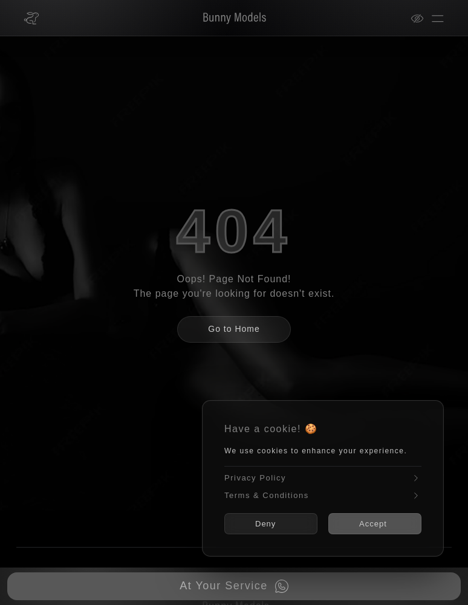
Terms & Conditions (322, 495)
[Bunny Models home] (31, 18)
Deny (265, 523)
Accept (373, 523)
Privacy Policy (322, 478)
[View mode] (420, 18)
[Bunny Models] (227, 18)
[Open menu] (437, 18)
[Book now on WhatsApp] (234, 586)
